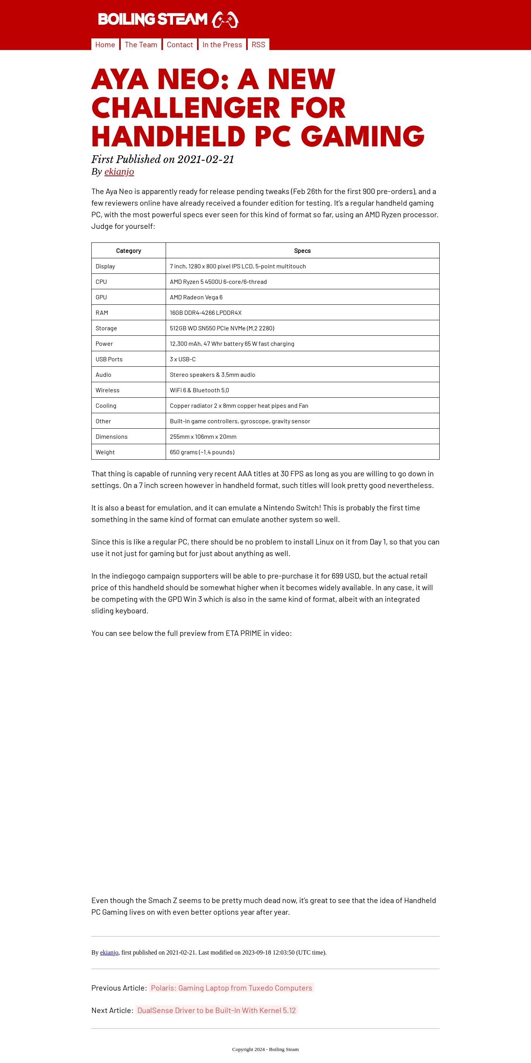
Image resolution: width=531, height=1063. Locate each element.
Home (105, 44)
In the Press (222, 44)
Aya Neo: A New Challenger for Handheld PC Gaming (258, 110)
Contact (180, 44)
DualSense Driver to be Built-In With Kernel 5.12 (216, 1010)
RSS (259, 44)
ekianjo (119, 171)
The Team (141, 44)
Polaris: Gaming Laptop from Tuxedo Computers (231, 987)
